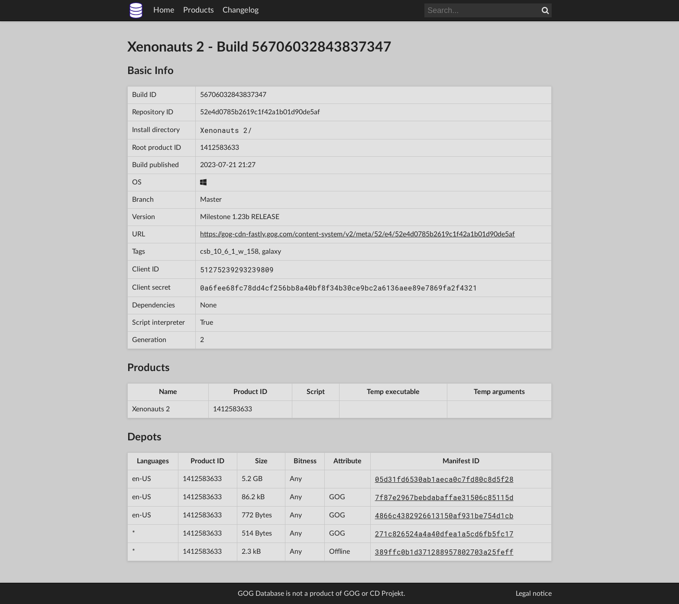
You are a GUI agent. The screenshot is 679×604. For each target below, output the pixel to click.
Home (164, 10)
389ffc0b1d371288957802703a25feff (444, 551)
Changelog (241, 10)
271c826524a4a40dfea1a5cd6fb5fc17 (444, 533)
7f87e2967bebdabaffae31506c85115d (444, 497)
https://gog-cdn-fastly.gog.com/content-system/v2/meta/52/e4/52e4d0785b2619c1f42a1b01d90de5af (357, 234)
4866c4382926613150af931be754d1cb (444, 515)
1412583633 (219, 147)
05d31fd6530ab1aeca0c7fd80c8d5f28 (444, 479)
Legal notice (534, 593)
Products (198, 10)
